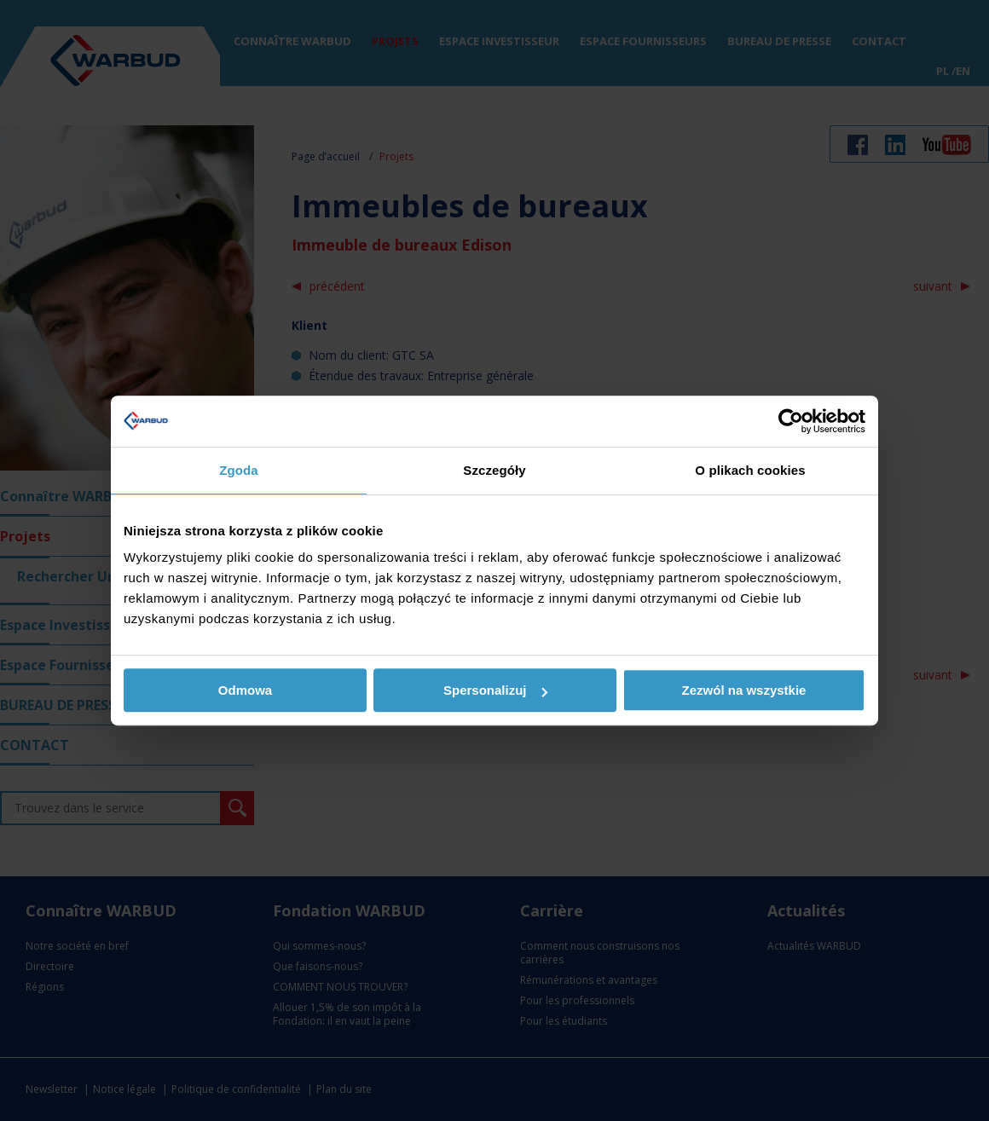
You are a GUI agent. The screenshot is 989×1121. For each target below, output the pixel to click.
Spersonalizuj (495, 690)
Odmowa (245, 690)
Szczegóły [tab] (494, 470)
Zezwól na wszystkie (744, 690)
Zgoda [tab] (238, 470)
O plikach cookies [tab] (750, 470)
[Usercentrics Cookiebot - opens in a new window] (790, 421)
